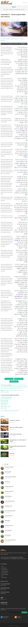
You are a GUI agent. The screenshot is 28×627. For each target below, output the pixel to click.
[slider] (23, 44)
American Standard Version (6, 398)
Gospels (16, 38)
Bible (14, 7)
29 (18, 386)
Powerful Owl (7, 481)
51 (21, 388)
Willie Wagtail (7, 520)
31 (21, 386)
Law (1, 38)
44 (11, 388)
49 (18, 388)
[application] (14, 44)
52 (22, 388)
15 (26, 385)
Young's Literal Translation (6, 406)
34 (25, 386)
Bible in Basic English (4, 400)
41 (7, 388)
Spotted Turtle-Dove (9, 515)
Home (4, 9)
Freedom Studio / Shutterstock (13, 410)
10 (19, 385)
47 (15, 388)
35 (26, 386)
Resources (12, 453)
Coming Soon (24, 612)
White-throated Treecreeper (10, 476)
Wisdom (8, 38)
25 (13, 386)
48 (17, 388)
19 (5, 386)
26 (14, 386)
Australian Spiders (5, 572)
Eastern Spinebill (8, 471)
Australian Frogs (4, 569)
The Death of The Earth (15, 420)
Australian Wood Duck (9, 486)
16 (1, 386)
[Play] (1, 43)
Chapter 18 (14, 381)
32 (22, 386)
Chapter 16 (9, 378)
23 (10, 386)
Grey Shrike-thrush (8, 505)
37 (2, 388)
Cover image (3, 410)
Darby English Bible (4, 401)
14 (25, 385)
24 (11, 386)
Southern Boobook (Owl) (9, 501)
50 (19, 388)
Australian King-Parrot (9, 491)
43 (10, 388)
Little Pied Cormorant (9, 525)
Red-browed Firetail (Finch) (10, 510)
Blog (2, 575)
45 (13, 388)
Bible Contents (18, 378)
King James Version (4, 403)
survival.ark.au (13, 557)
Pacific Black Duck (8, 530)
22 (9, 386)
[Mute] (21, 43)
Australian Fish (4, 568)
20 (6, 386)
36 (1, 388)
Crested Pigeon (8, 535)
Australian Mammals (5, 571)
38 (3, 388)
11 (21, 385)
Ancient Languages (5, 574)
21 (7, 386)
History (4, 38)
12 (22, 385)
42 (9, 388)
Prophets (12, 38)
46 (14, 388)
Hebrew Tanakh (4, 408)
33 (24, 386)
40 (6, 388)
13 (23, 385)
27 (15, 386)
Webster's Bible (4, 405)
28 (17, 386)
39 (5, 388)
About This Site (4, 577)
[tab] (2, 464)
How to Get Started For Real (16, 427)
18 (3, 386)
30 (19, 386)
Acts (19, 38)
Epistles (22, 38)
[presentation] (2, 464)
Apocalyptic (3, 40)
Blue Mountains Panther (5, 587)
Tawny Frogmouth (8, 496)
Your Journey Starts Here (15, 434)
